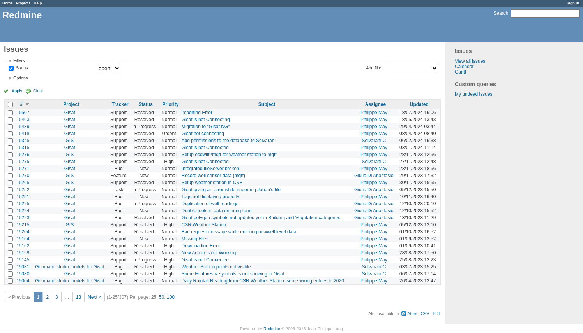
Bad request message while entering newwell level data (239, 231)
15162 (22, 245)
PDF (437, 313)
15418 (22, 133)
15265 (22, 182)
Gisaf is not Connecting (206, 119)
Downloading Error (201, 245)
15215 (22, 224)
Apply (17, 90)
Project (72, 104)
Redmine (271, 328)
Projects (23, 3)
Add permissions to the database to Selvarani (229, 140)
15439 (22, 126)
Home (7, 3)
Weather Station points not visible (216, 267)
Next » (94, 297)
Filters (19, 60)
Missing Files (195, 238)
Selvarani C (374, 140)
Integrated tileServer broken (210, 168)
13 (78, 297)
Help (38, 3)
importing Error (197, 112)
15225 (22, 203)
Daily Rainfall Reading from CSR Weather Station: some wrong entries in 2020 (263, 281)
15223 (22, 217)
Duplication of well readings (210, 203)
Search (500, 13)
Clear (38, 90)
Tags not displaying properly (211, 196)
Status (21, 68)
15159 (22, 252)
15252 (22, 189)
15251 (22, 196)
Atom (412, 313)
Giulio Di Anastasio (374, 175)
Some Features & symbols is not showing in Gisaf (233, 274)
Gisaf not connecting (203, 133)
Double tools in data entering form (217, 210)
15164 (22, 238)
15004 (22, 281)
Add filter (374, 67)
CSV (424, 313)
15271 (22, 168)
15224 (22, 210)
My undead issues (474, 94)
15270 (22, 175)
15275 (22, 161)
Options (20, 78)
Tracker (120, 104)
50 (161, 297)
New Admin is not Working (209, 252)
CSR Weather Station (204, 224)
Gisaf (69, 112)
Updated (419, 104)
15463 (22, 119)
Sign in (573, 3)
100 (171, 297)
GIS (70, 140)
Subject (266, 104)
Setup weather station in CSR (212, 182)
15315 (22, 147)
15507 (22, 112)
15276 (22, 154)
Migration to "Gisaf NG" (206, 126)
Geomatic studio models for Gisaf (69, 267)
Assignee (375, 104)
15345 (22, 140)
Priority (170, 104)
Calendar (464, 66)
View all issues (470, 61)
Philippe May (373, 112)
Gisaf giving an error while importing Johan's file (231, 189)
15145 (22, 260)
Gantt (460, 72)
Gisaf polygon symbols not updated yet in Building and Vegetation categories (261, 217)
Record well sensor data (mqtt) (213, 175)
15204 (22, 231)
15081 (22, 267)
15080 (22, 274)
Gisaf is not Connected (205, 147)
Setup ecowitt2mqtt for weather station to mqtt (229, 154)
